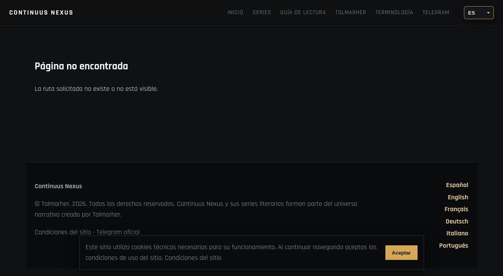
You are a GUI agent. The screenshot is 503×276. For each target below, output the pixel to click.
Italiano (457, 233)
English (458, 197)
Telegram (436, 12)
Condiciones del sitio (63, 232)
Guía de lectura (303, 12)
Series (261, 12)
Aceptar (401, 253)
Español (457, 185)
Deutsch (457, 221)
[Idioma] (479, 12)
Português (453, 246)
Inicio (235, 12)
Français (456, 209)
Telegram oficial (118, 232)
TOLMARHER (350, 12)
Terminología (394, 12)
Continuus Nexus (41, 12)
